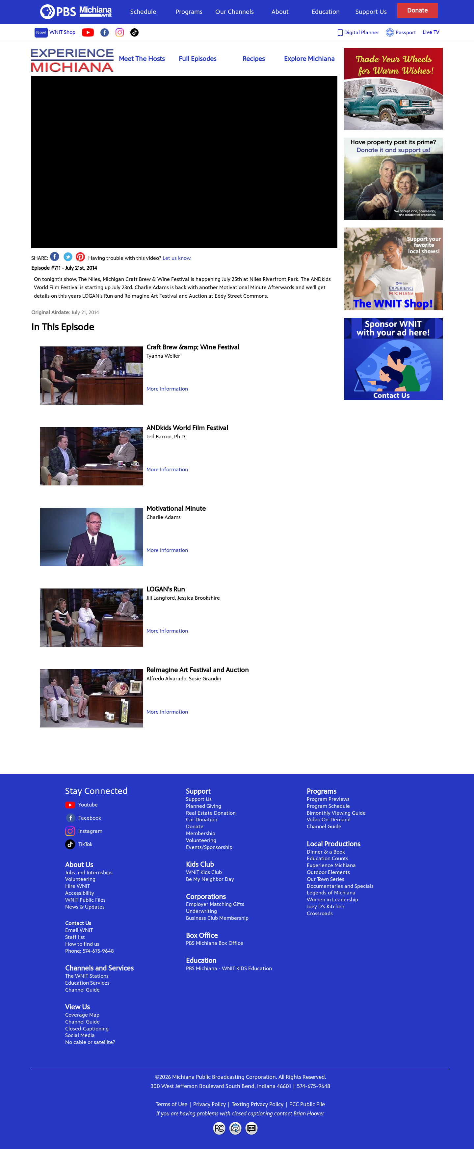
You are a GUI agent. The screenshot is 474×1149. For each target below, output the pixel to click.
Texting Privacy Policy (257, 1104)
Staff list (75, 937)
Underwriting (201, 911)
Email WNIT (79, 930)
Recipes (254, 59)
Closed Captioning (251, 1128)
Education (326, 11)
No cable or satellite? (90, 1042)
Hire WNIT (77, 886)
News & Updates (85, 907)
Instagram (90, 831)
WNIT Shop (55, 33)
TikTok (85, 844)
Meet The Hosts (142, 59)
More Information (167, 389)
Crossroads (320, 913)
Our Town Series (325, 879)
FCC (218, 1128)
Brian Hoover (309, 1113)
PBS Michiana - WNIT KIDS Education (229, 968)
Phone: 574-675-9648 (89, 951)
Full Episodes (197, 59)
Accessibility (79, 893)
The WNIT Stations (87, 976)
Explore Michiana (309, 59)
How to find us (82, 944)
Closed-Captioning (87, 1029)
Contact (235, 1128)
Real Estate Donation (211, 813)
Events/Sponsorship (209, 847)
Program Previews (328, 799)
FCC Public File (307, 1104)
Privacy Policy (209, 1104)
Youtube (88, 805)
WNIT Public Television (76, 11)
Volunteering (80, 879)
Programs (189, 11)
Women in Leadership (332, 899)
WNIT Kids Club (204, 872)
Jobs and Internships (89, 872)
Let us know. (177, 258)
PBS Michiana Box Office (214, 943)
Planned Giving (203, 806)
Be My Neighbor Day (210, 879)
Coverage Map (82, 1015)
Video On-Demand (329, 819)
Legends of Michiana (331, 892)
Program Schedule (328, 806)
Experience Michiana (72, 60)
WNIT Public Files (85, 900)
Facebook (89, 818)
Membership (200, 833)
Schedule (143, 11)
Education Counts (327, 858)
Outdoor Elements (328, 872)
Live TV (431, 32)
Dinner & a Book (326, 852)
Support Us (371, 11)
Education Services (87, 983)
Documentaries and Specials (340, 886)
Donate (417, 10)
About (280, 11)
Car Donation (201, 819)
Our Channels (234, 11)
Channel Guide (82, 990)
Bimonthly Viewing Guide (336, 813)
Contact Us (78, 923)
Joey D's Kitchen (325, 906)
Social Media (80, 1035)
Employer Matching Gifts (215, 904)
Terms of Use (171, 1104)
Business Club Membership (217, 918)
